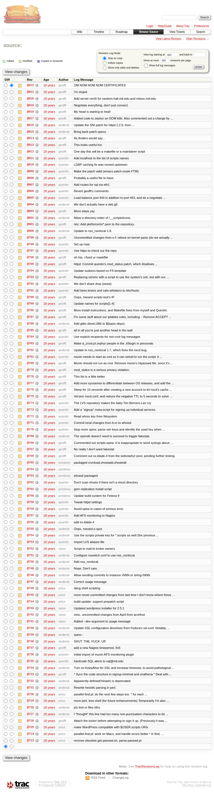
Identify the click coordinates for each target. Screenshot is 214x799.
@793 (30, 279)
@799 (30, 239)
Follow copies (113, 63)
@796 (30, 259)
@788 (30, 312)
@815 (30, 132)
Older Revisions (196, 38)
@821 (30, 92)
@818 (30, 112)
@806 (30, 192)
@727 (30, 720)
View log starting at (161, 54)
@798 (30, 245)
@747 (30, 586)
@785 (30, 332)
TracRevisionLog (147, 772)
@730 (30, 700)
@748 (30, 580)
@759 (30, 506)
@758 (30, 513)
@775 (30, 399)
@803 (30, 212)
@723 (30, 747)
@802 (30, 219)
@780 (30, 366)
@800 (30, 232)
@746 (30, 593)
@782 (30, 352)
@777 (30, 386)
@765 (30, 466)
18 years (49, 85)
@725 (30, 733)
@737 (30, 653)
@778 (30, 379)
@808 (30, 179)
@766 (30, 459)
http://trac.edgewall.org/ (196, 791)
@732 (30, 687)
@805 (30, 199)
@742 (30, 620)
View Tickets (177, 31)
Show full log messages (159, 65)
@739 (30, 640)
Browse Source (148, 31)
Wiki (79, 31)
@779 (30, 372)
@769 (30, 439)
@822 (30, 85)
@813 (30, 145)
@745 (30, 600)
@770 (30, 433)
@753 (30, 546)
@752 (30, 553)
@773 (30, 413)
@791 (30, 292)
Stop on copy (112, 58)
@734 (30, 673)
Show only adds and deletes (121, 68)
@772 (30, 419)
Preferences (201, 26)
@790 (30, 299)
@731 (30, 693)
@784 (30, 339)
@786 (30, 326)
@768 (30, 446)
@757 (30, 519)
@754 (30, 539)
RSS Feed (98, 784)
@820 (30, 98)
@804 (30, 205)
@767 (30, 453)
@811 (30, 159)
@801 (30, 225)
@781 (30, 359)
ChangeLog (120, 784)
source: (12, 45)
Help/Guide (165, 26)
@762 (30, 486)
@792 (30, 286)
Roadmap (122, 31)
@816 (30, 125)
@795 (30, 265)
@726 (30, 727)
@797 (30, 252)
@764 (30, 473)
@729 (30, 707)
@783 (30, 346)
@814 (30, 138)
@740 (30, 633)
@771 (30, 426)
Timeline (99, 31)
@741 (30, 626)
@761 (30, 493)
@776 (30, 392)
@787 (30, 319)
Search (200, 31)
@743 (30, 613)
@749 (30, 573)
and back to (192, 54)
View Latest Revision (168, 38)
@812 (30, 152)
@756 (30, 526)
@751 (30, 560)
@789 (30, 306)
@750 (30, 566)
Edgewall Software (53, 791)
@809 (30, 172)
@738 (30, 646)
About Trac (182, 26)
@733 (30, 680)
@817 (30, 118)
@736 (30, 660)
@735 (30, 666)
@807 (30, 185)
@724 (30, 740)
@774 (30, 406)
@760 (30, 499)
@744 (30, 606)
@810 (30, 165)
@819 (30, 105)
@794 (30, 272)
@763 (30, 479)
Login (150, 26)
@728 (30, 713)
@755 (30, 533)
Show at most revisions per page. (168, 60)
